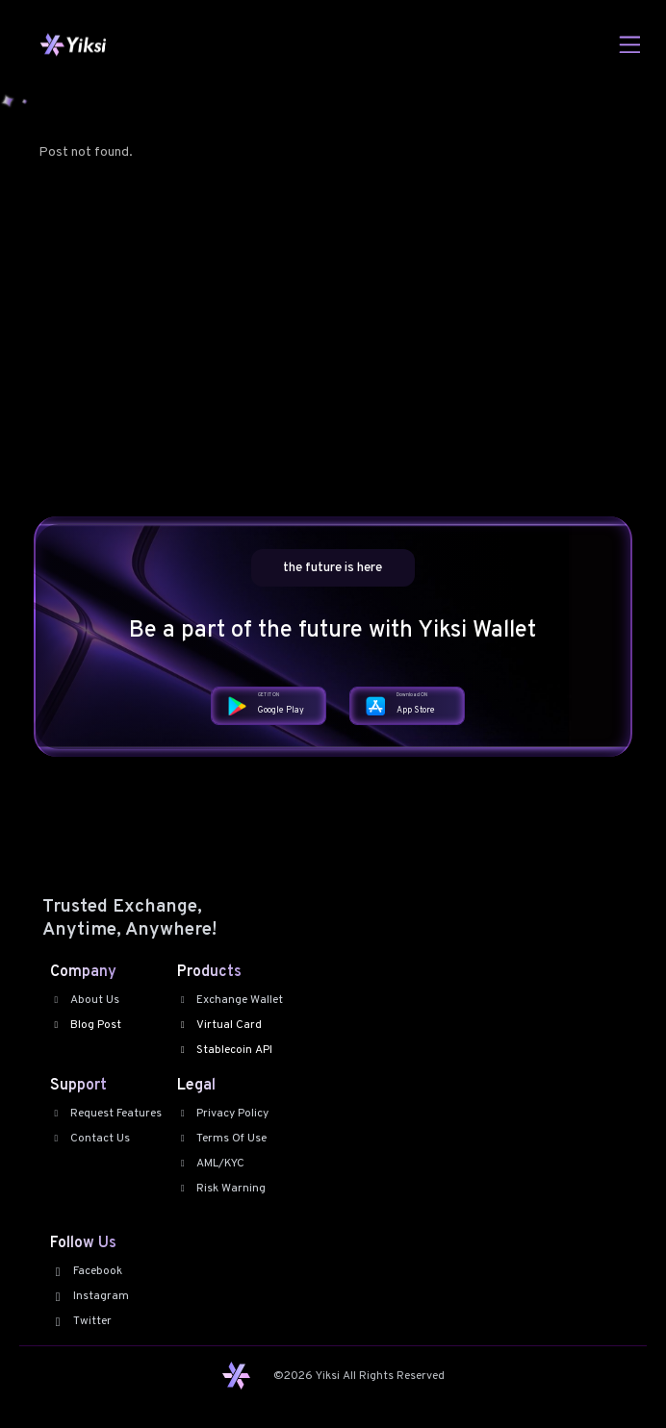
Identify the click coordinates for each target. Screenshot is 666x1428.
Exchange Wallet (230, 1000)
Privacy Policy (223, 1113)
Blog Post (85, 1025)
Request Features (106, 1113)
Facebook (86, 1271)
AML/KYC (211, 1163)
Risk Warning (222, 1188)
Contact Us (90, 1138)
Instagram (89, 1296)
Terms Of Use (222, 1138)
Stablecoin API (225, 1050)
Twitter (81, 1321)
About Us (84, 1000)
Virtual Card (220, 1025)
